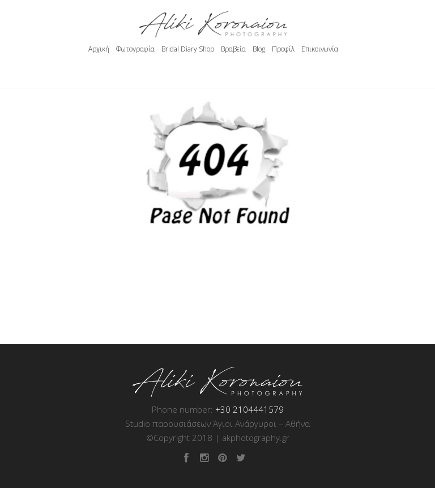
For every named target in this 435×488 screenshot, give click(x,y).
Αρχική (98, 49)
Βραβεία (233, 49)
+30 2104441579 (249, 409)
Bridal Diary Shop (187, 49)
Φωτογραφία (135, 49)
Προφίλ (283, 49)
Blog (259, 49)
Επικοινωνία (319, 49)
